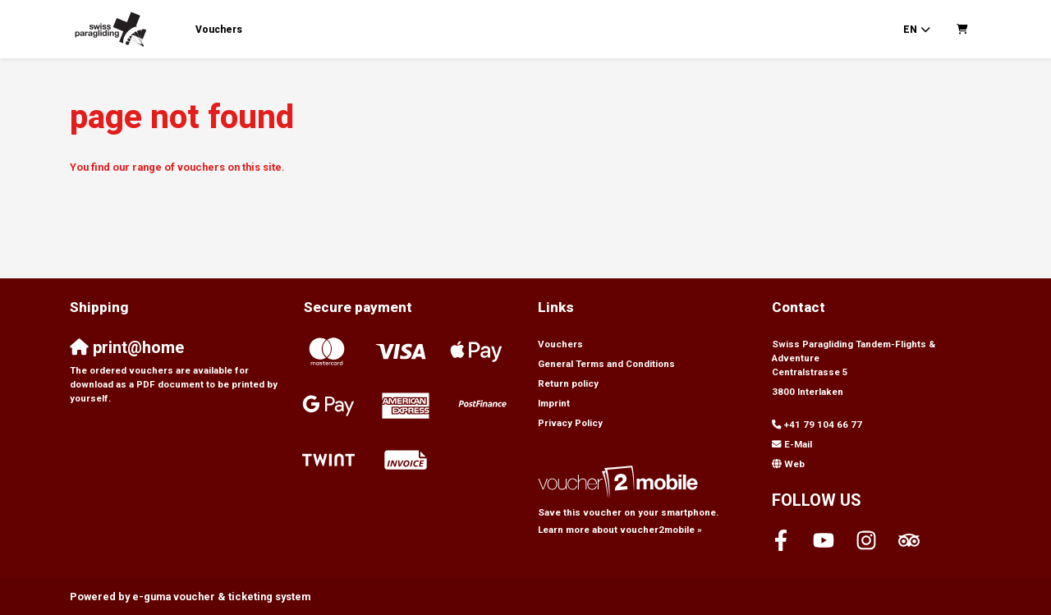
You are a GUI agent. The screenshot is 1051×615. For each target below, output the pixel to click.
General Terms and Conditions (606, 363)
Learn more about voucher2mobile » (620, 529)
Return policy (568, 383)
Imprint (554, 403)
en (910, 29)
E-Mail (798, 444)
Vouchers (218, 29)
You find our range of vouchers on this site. (177, 167)
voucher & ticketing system (221, 596)
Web (794, 464)
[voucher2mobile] (620, 482)
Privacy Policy (570, 423)
